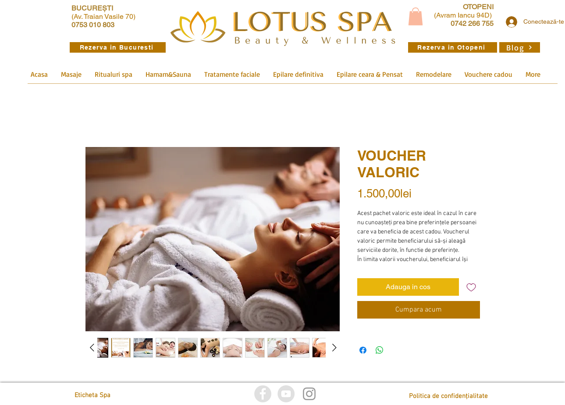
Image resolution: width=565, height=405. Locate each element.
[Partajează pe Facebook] (363, 350)
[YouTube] (286, 393)
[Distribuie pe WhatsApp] (379, 350)
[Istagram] (309, 393)
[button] (415, 16)
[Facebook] (262, 393)
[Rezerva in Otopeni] (452, 47)
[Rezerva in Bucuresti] (118, 47)
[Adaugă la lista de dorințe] (471, 287)
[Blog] (519, 47)
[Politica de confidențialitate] (448, 396)
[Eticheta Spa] (114, 395)
